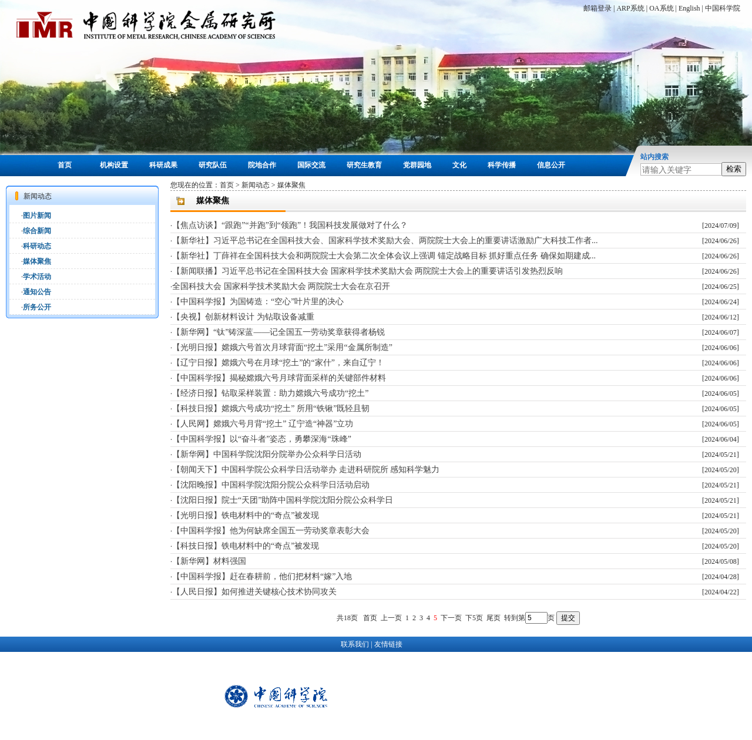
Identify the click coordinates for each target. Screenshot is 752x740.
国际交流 (311, 165)
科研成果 (163, 165)
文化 (459, 165)
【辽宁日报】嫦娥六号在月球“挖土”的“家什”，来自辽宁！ (278, 362)
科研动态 (37, 246)
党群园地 (417, 165)
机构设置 (114, 165)
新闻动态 (255, 185)
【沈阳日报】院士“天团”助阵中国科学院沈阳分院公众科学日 (282, 500)
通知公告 (37, 292)
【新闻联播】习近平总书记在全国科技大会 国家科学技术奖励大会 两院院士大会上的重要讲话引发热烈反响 (367, 271)
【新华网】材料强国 (209, 561)
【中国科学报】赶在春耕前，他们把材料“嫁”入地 (262, 576)
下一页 (451, 618)
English (689, 8)
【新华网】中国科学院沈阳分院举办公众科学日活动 (266, 454)
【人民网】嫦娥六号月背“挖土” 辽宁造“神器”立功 (262, 423)
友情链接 (388, 644)
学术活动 (37, 277)
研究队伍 (213, 165)
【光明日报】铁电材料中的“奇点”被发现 (245, 515)
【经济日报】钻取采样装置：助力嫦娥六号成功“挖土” (270, 393)
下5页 (474, 618)
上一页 (391, 618)
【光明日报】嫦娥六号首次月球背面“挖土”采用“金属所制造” (282, 347)
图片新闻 (37, 215)
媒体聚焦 (37, 261)
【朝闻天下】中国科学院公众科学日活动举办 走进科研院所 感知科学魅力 (305, 469)
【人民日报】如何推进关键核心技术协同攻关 (254, 591)
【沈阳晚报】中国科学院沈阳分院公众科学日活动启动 (271, 484)
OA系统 (661, 8)
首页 (65, 165)
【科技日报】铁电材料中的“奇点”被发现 (245, 545)
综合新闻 (37, 231)
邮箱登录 (597, 8)
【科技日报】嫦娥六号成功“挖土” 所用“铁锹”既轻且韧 (271, 408)
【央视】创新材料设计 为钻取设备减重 (243, 316)
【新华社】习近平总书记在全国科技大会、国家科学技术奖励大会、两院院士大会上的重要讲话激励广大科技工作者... (385, 240)
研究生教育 (364, 165)
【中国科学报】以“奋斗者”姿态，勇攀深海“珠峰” (261, 439)
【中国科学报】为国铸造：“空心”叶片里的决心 (258, 301)
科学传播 (502, 165)
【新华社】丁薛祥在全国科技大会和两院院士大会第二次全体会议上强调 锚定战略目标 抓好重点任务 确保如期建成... (384, 255)
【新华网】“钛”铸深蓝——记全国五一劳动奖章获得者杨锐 (278, 332)
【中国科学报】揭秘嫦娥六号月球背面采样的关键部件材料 (279, 378)
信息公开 (551, 165)
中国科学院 (722, 8)
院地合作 (262, 165)
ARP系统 (630, 8)
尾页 (493, 618)
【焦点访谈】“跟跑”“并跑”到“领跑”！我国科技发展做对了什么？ (290, 225)
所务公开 (37, 307)
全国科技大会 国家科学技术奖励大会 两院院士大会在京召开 (281, 286)
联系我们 (355, 644)
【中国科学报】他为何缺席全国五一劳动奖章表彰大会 (271, 530)
